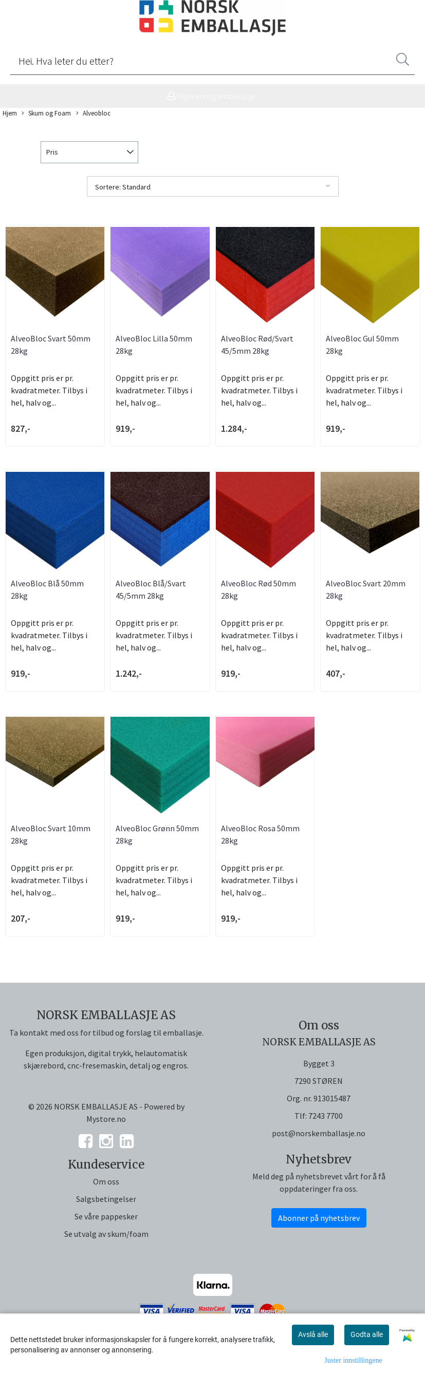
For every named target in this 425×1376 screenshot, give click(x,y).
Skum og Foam (46, 113)
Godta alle (366, 1334)
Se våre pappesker (106, 1216)
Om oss (106, 1181)
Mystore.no (106, 1119)
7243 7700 (325, 1116)
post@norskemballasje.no (318, 1133)
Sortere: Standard (123, 187)
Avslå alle (313, 1334)
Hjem (10, 113)
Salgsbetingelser (106, 1199)
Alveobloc (93, 113)
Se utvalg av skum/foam (106, 1234)
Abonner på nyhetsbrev (319, 1218)
